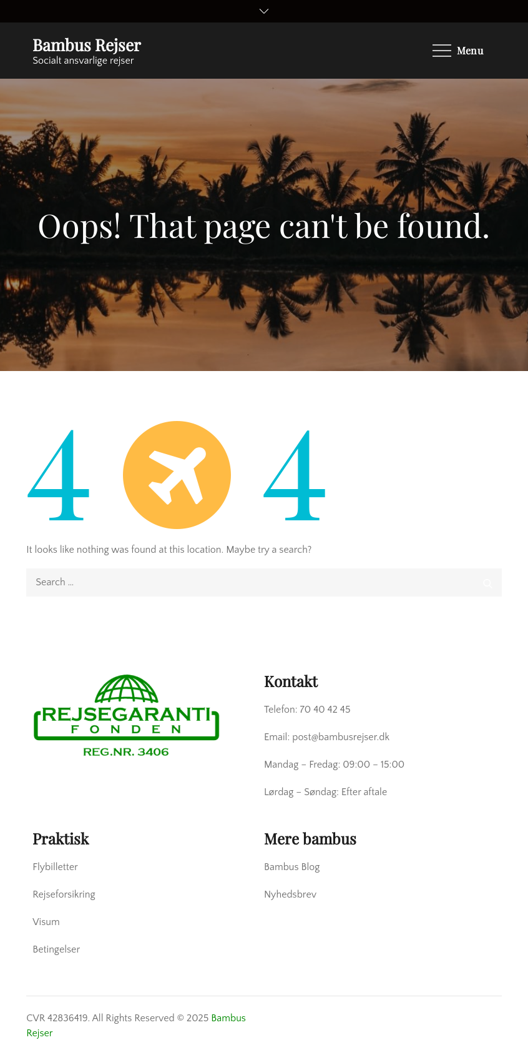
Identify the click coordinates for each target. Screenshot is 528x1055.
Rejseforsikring (63, 894)
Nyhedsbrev (290, 894)
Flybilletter (55, 867)
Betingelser (56, 949)
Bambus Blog (292, 867)
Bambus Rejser (86, 45)
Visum (45, 922)
